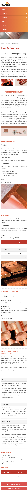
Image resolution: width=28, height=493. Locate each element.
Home (3, 9)
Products (14, 17)
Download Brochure (14, 484)
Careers (4, 25)
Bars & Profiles (15, 43)
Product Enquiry (14, 488)
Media (14, 21)
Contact (4, 30)
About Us (14, 13)
